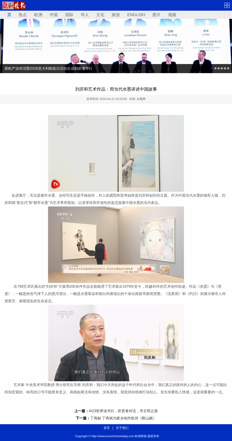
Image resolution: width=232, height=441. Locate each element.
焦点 (23, 14)
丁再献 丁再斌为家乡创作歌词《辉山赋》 (123, 418)
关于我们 (122, 428)
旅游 (116, 14)
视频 (172, 14)
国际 (69, 14)
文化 (100, 14)
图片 (156, 14)
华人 (85, 14)
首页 (7, 14)
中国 (54, 14)
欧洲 (38, 14)
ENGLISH (136, 14)
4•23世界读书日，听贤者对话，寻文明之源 (123, 411)
